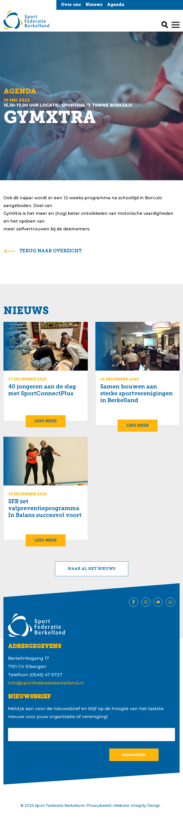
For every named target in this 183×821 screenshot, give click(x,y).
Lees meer (45, 421)
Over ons (71, 5)
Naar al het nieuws (91, 569)
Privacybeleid (98, 805)
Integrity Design (145, 805)
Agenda (115, 5)
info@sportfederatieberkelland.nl (46, 683)
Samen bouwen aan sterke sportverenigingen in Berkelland (136, 394)
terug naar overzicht (50, 251)
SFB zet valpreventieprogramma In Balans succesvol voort (44, 508)
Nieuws (94, 5)
